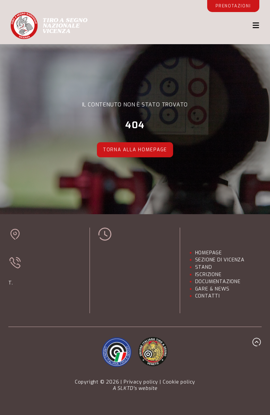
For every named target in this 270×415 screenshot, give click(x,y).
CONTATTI (207, 296)
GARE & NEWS (212, 289)
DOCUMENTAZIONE (218, 281)
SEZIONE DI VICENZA (220, 260)
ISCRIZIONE (208, 274)
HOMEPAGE (208, 253)
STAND (203, 267)
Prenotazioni (233, 6)
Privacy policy (141, 382)
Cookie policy (179, 382)
